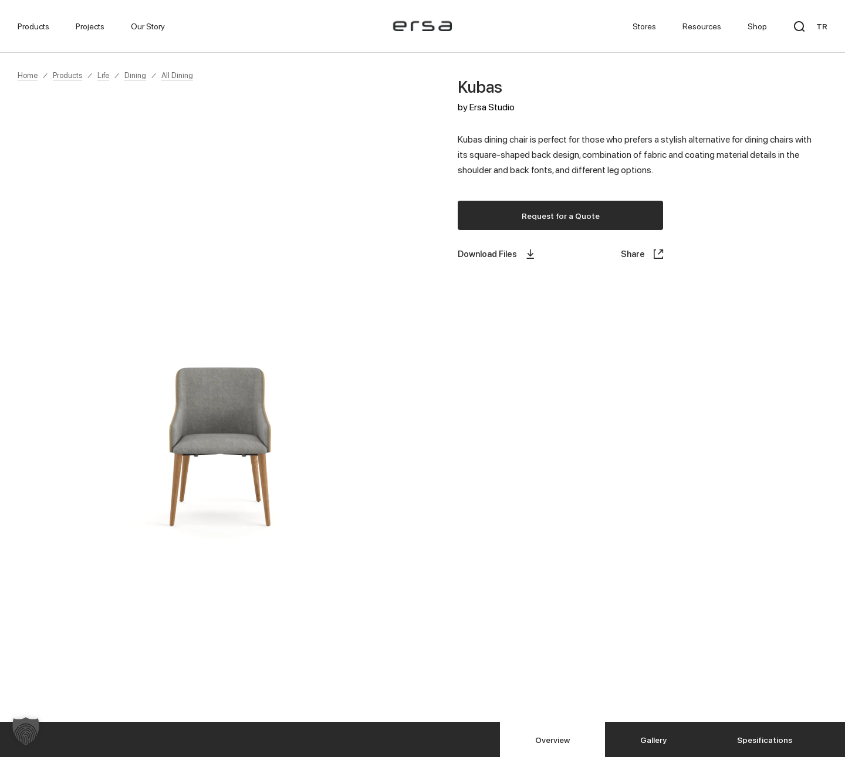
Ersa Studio (492, 107)
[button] (26, 731)
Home (28, 75)
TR (821, 26)
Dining (135, 75)
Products (67, 75)
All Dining (177, 75)
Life (103, 75)
